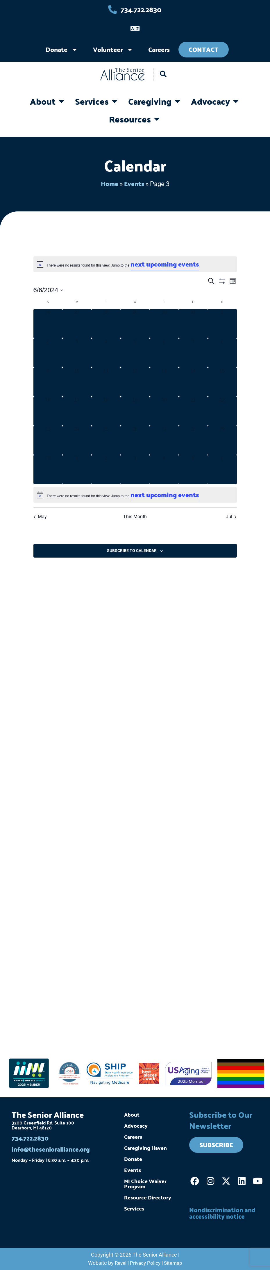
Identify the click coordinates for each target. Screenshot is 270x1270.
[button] (163, 74)
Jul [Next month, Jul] (231, 516)
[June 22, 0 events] (222, 410)
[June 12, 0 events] (135, 381)
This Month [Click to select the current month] (135, 516)
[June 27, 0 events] (164, 440)
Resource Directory (147, 1196)
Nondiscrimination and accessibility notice (224, 1212)
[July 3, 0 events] (135, 469)
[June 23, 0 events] (47, 440)
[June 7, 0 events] (193, 352)
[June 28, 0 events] (193, 440)
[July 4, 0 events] (164, 469)
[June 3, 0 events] (77, 352)
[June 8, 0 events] (222, 352)
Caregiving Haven (145, 1147)
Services (134, 1208)
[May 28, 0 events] (106, 323)
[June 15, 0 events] (222, 381)
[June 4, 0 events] (106, 352)
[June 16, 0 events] (47, 410)
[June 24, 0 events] (77, 440)
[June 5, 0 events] (135, 352)
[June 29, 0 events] (222, 440)
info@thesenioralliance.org (53, 1149)
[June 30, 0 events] (47, 469)
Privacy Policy (145, 1263)
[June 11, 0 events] (106, 381)
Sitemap (174, 1263)
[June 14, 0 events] (193, 381)
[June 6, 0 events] (164, 352)
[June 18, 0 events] (106, 410)
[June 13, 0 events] (164, 381)
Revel (119, 1263)
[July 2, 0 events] (106, 469)
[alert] (135, 264)
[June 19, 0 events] (135, 410)
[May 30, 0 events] (164, 323)
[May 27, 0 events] (77, 323)
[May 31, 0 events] (193, 323)
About (132, 1114)
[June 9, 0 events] (47, 381)
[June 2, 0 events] (47, 352)
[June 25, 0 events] (106, 440)
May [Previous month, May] (40, 516)
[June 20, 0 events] (164, 410)
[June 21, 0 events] (193, 410)
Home (109, 183)
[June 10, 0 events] (77, 381)
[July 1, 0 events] (77, 469)
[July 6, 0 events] (222, 469)
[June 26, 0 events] (135, 440)
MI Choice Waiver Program (145, 1183)
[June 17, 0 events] (77, 410)
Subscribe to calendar (132, 550)
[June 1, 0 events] (222, 323)
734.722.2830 (31, 1137)
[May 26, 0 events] (47, 323)
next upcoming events (164, 264)
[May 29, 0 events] (135, 323)
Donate (56, 49)
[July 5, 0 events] (193, 469)
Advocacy (136, 1125)
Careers (159, 49)
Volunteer (108, 49)
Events (134, 183)
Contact (204, 49)
